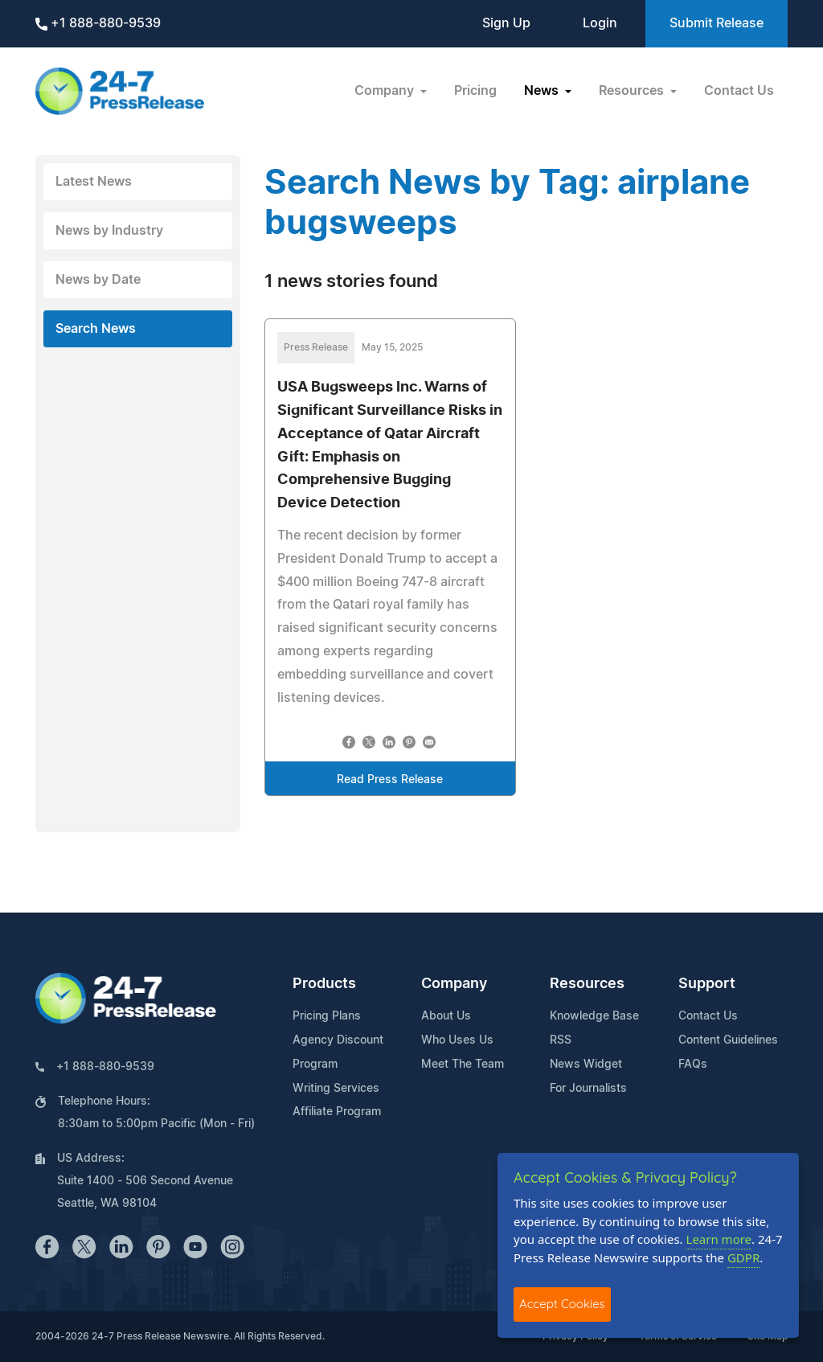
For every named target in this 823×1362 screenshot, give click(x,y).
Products (324, 984)
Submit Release (716, 23)
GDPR (743, 1257)
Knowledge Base (594, 1016)
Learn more (719, 1239)
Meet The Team (462, 1064)
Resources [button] (633, 90)
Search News (95, 328)
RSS (560, 1040)
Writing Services (336, 1088)
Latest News (93, 181)
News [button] (543, 90)
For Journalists (588, 1088)
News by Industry (109, 230)
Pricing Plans (327, 1016)
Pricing (475, 90)
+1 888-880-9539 (98, 24)
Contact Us (739, 90)
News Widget (586, 1064)
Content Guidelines (728, 1040)
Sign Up (506, 23)
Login (600, 23)
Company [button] (385, 90)
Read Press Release (390, 780)
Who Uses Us (457, 1040)
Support (706, 984)
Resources (587, 984)
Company (454, 984)
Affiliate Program (337, 1112)
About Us (446, 1016)
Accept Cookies (562, 1303)
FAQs (692, 1064)
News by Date (98, 279)
